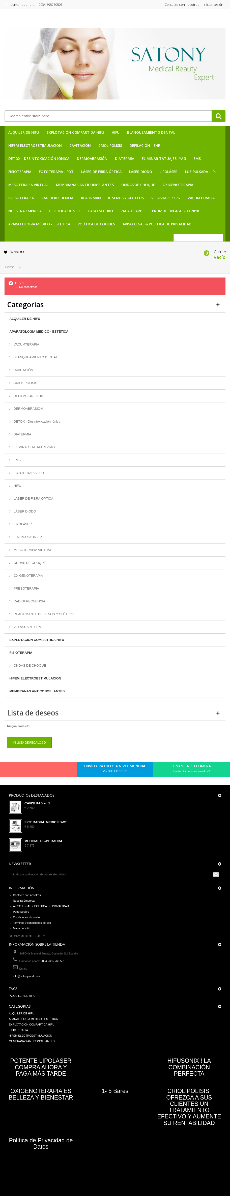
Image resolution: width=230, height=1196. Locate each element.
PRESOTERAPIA (21, 197)
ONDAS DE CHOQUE (138, 184)
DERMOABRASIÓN (92, 158)
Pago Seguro (100, 211)
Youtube (50, 770)
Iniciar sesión (213, 4)
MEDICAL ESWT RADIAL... (45, 841)
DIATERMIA (124, 158)
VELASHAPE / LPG (165, 197)
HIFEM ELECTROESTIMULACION (35, 145)
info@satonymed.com (26, 976)
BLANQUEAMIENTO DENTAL (151, 132)
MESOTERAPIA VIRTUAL (28, 184)
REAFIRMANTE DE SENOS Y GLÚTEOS (112, 197)
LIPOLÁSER (169, 171)
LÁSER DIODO (140, 171)
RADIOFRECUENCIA (57, 197)
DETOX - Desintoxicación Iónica (38, 158)
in (58, 770)
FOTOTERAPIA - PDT (56, 171)
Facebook (15, 770)
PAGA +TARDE (133, 211)
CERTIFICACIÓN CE (65, 211)
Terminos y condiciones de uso (32, 922)
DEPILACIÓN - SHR (145, 145)
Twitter (24, 770)
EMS (197, 158)
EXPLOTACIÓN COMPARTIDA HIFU (75, 132)
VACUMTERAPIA (201, 197)
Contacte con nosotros (182, 4)
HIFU (116, 132)
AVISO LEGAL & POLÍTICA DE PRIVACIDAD (157, 224)
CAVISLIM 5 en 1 (37, 803)
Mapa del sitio (21, 928)
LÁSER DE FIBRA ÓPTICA (101, 171)
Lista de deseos (33, 712)
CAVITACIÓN (80, 145)
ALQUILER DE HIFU (23, 132)
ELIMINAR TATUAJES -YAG (164, 158)
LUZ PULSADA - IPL (200, 171)
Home (9, 267)
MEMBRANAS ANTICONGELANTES (85, 184)
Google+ (41, 770)
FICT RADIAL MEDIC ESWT (45, 822)
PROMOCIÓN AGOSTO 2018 (175, 211)
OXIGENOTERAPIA (178, 184)
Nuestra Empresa (25, 211)
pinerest (33, 770)
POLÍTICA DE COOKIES (96, 224)
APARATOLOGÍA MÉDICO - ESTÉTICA (39, 224)
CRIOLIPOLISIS (110, 145)
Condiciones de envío (26, 917)
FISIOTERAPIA (19, 171)
